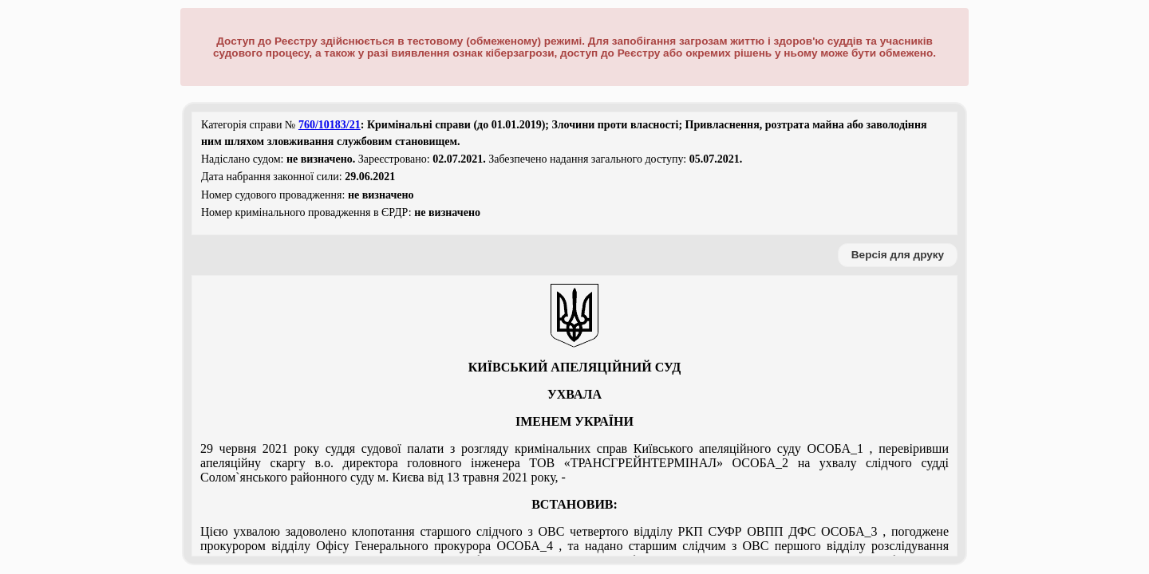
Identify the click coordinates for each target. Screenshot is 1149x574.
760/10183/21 (329, 125)
